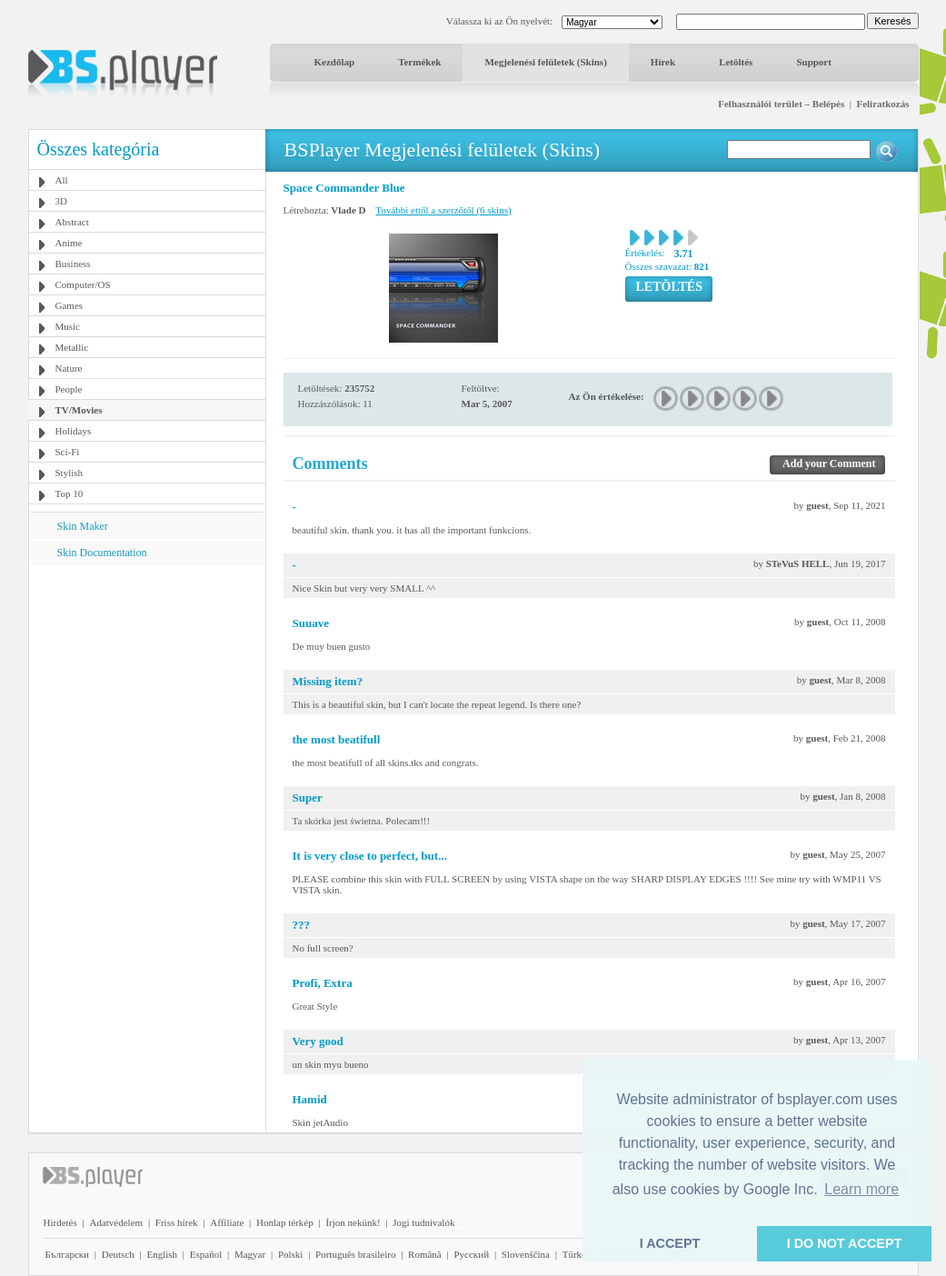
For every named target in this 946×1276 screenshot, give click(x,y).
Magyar (249, 1254)
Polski (291, 1254)
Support (813, 61)
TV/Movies (79, 409)
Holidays (73, 430)
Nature (69, 368)
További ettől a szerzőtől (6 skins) (443, 209)
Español (206, 1254)
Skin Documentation (102, 552)
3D (61, 200)
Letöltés (735, 61)
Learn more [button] (861, 1189)
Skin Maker (82, 526)
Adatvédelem (116, 1222)
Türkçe (577, 1254)
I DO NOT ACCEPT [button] (844, 1243)
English (161, 1254)
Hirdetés (60, 1222)
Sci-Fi (67, 451)
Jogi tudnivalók (423, 1222)
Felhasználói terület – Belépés (781, 103)
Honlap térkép (285, 1222)
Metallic (72, 347)
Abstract (72, 221)
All (61, 179)
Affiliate (227, 1222)
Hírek (663, 61)
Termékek (419, 61)
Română (425, 1254)
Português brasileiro (355, 1254)
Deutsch (118, 1254)
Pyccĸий (471, 1254)
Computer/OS (83, 284)
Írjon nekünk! (352, 1222)
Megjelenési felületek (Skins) (545, 61)
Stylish (69, 472)
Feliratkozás (882, 103)
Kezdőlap (334, 61)
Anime (69, 242)
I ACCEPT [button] (670, 1243)
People (69, 389)
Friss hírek (176, 1222)
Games (69, 305)
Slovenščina (526, 1254)
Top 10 (69, 493)
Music (68, 326)
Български (67, 1254)
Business (73, 263)
